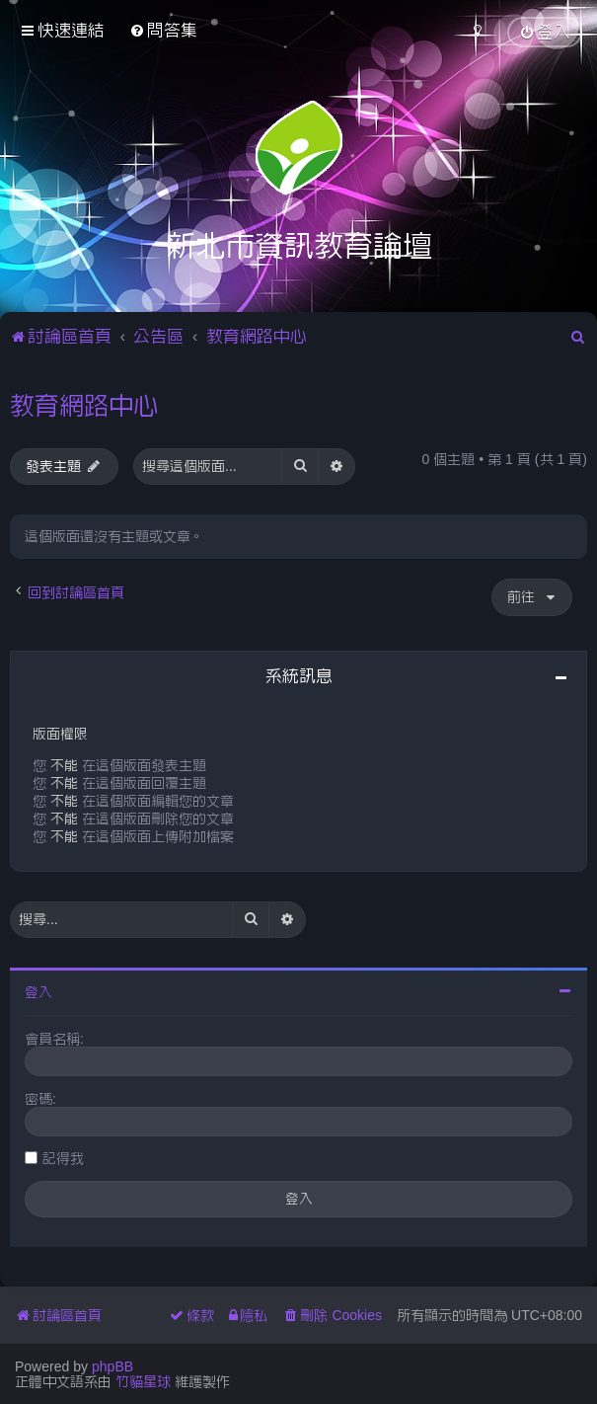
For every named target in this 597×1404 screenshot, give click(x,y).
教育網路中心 (84, 405)
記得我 (63, 1158)
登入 (38, 992)
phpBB (112, 1366)
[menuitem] (163, 30)
